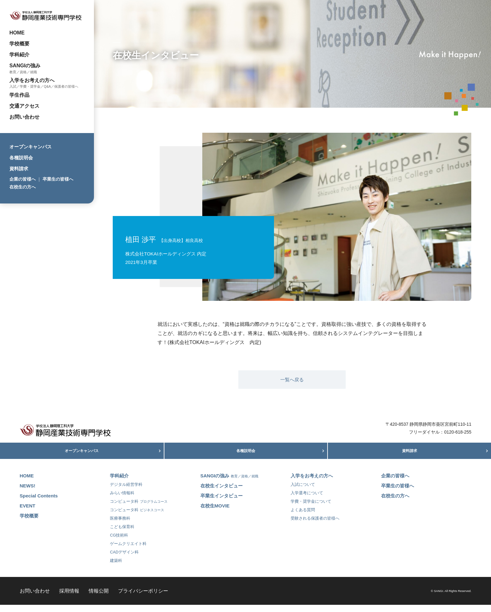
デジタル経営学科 (126, 491)
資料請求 (18, 168)
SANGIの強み (24, 65)
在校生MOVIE (215, 513)
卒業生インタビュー (221, 503)
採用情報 (69, 598)
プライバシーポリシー (143, 598)
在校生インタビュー (221, 493)
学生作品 (19, 95)
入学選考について (307, 500)
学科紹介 (19, 54)
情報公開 (99, 598)
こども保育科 (122, 534)
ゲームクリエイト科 (128, 550)
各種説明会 (21, 157)
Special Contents (39, 503)
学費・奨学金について (311, 508)
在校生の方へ (22, 186)
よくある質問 (303, 517)
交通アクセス (24, 106)
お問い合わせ (24, 117)
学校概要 (19, 43)
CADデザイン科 (124, 559)
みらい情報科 (122, 500)
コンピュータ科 (139, 508)
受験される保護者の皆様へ (315, 525)
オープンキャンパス (30, 146)
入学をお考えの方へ (31, 80)
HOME (17, 32)
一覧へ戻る (292, 379)
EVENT (27, 513)
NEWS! (27, 493)
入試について (303, 491)
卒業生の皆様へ (58, 179)
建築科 (116, 567)
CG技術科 (119, 542)
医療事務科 (120, 525)
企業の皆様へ (22, 179)
